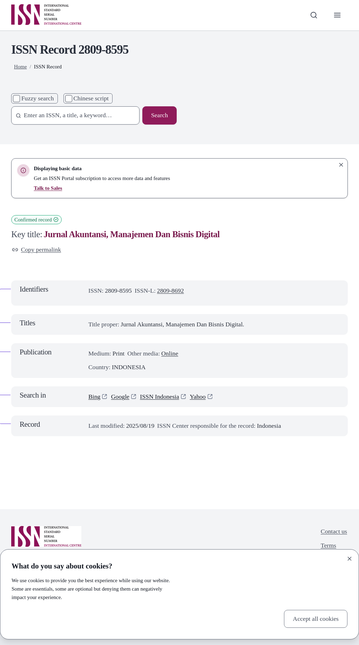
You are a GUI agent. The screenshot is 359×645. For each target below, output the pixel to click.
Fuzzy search (37, 98)
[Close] (349, 558)
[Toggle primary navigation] (337, 15)
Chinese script (91, 98)
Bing (94, 396)
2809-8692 (170, 290)
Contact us (334, 531)
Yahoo (197, 396)
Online (169, 353)
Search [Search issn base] (159, 115)
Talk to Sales (48, 188)
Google (120, 396)
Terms (328, 545)
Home (20, 66)
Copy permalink (36, 249)
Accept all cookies (316, 618)
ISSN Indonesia (159, 396)
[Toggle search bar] (313, 15)
